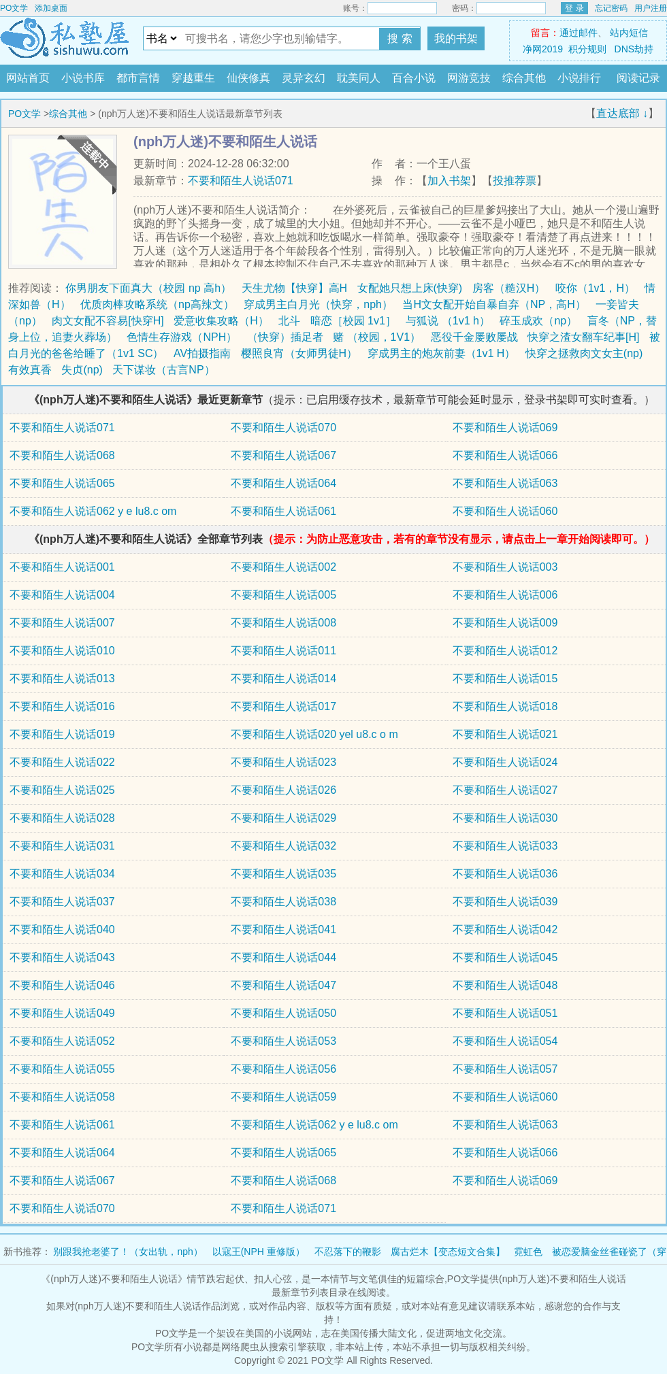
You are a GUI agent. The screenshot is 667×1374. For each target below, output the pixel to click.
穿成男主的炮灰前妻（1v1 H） (442, 353)
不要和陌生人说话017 (283, 706)
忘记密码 (611, 8)
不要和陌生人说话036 (505, 873)
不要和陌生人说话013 (62, 678)
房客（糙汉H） (509, 288)
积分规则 (587, 49)
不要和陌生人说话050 (283, 1013)
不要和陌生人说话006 (505, 595)
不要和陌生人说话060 (505, 511)
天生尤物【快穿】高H (295, 288)
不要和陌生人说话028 (62, 818)
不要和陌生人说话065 (62, 483)
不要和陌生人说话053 (283, 1041)
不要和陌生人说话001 (62, 567)
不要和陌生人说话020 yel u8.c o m (314, 734)
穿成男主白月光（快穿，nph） (318, 304)
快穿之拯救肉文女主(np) (583, 353)
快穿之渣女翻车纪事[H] (583, 337)
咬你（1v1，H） (595, 288)
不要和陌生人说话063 (505, 483)
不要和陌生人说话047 (283, 985)
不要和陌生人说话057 (505, 1069)
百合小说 (414, 78)
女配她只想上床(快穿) (410, 288)
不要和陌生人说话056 (283, 1069)
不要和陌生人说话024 (505, 762)
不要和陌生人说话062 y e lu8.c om (93, 511)
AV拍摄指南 (202, 353)
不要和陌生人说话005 (283, 595)
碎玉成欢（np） (538, 320)
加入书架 (449, 180)
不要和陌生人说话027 (505, 790)
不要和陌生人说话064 (283, 483)
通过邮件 (578, 32)
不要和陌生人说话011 (283, 650)
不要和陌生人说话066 (505, 455)
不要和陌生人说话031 (62, 846)
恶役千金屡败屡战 (474, 337)
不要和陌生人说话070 (283, 427)
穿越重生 (193, 78)
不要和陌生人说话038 (283, 901)
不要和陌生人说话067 (283, 455)
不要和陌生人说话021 (505, 734)
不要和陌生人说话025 (62, 790)
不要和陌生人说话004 (62, 595)
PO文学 (14, 8)
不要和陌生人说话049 (62, 1013)
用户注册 (650, 8)
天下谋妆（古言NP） (163, 369)
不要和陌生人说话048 (505, 985)
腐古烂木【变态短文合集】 (448, 1251)
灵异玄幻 (303, 78)
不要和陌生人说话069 (505, 427)
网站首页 (28, 78)
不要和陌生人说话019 (62, 734)
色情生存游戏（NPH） (182, 337)
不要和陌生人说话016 (62, 706)
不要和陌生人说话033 (505, 846)
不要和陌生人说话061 (283, 511)
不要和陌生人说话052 (62, 1041)
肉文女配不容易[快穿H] (107, 320)
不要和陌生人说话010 (62, 650)
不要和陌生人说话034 (62, 873)
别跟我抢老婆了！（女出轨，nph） (127, 1251)
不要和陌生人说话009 (505, 623)
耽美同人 (358, 78)
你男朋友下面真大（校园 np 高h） (148, 288)
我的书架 (456, 38)
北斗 (289, 320)
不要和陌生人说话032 (283, 846)
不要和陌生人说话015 (505, 678)
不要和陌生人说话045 (505, 957)
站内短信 (629, 32)
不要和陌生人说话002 (283, 567)
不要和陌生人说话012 (505, 650)
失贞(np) (81, 369)
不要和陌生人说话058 (62, 1097)
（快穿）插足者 (285, 337)
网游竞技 (469, 78)
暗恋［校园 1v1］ (353, 320)
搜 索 (399, 38)
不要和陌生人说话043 (62, 957)
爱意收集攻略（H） (221, 320)
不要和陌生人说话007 (62, 623)
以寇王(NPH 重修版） (258, 1251)
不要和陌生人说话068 (62, 455)
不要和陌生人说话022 (62, 762)
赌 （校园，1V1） (377, 337)
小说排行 (579, 78)
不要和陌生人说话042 (505, 929)
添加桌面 (51, 8)
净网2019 (543, 49)
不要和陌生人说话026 (283, 790)
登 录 (574, 8)
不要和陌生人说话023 (283, 762)
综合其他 (524, 78)
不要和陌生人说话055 (62, 1069)
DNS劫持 (634, 49)
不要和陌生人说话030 (505, 818)
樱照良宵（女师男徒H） (299, 353)
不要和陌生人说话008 (283, 623)
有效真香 (30, 369)
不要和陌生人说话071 (240, 180)
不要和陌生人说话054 (505, 1041)
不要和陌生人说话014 (283, 678)
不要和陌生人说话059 (283, 1097)
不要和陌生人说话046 (62, 985)
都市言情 (138, 78)
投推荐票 (514, 180)
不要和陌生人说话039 (505, 901)
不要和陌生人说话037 (62, 901)
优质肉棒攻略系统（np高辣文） (157, 304)
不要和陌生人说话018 (505, 706)
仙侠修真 (248, 78)
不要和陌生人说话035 (283, 873)
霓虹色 (528, 1251)
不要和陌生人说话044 (283, 957)
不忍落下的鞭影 (347, 1251)
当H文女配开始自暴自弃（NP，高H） (493, 304)
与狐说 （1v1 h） (448, 320)
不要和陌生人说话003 (505, 567)
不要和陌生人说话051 (505, 1013)
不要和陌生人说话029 (283, 818)
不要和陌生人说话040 (62, 929)
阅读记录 (638, 78)
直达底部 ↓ (622, 113)
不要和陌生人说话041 (283, 929)
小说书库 (83, 78)
